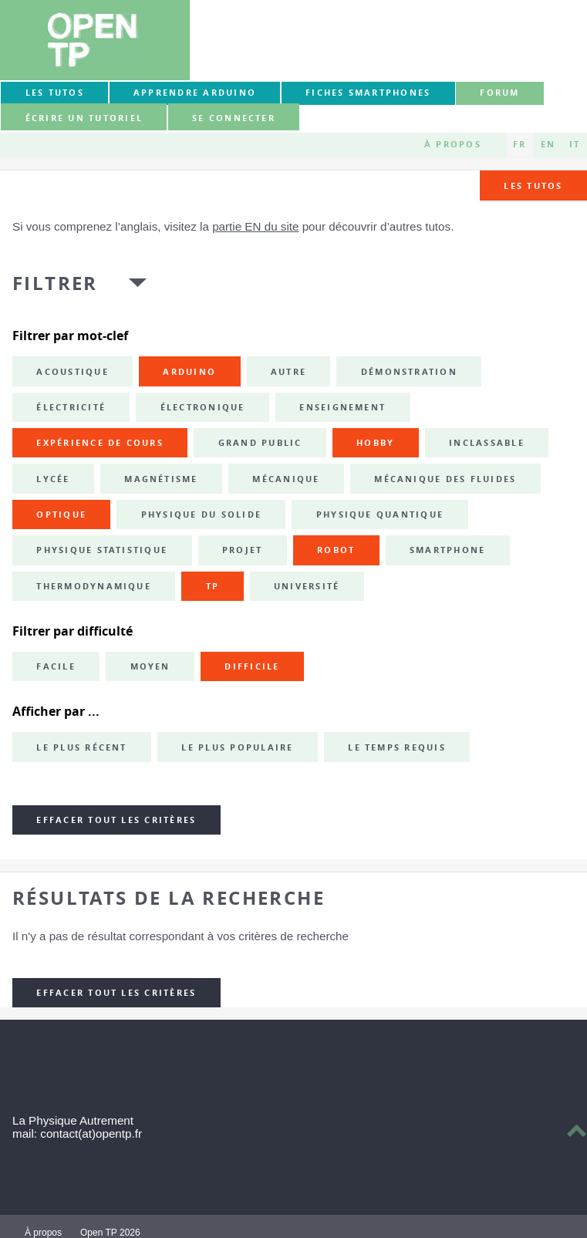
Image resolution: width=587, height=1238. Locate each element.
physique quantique (380, 514)
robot (336, 550)
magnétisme (160, 479)
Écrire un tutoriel (84, 118)
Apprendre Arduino (194, 92)
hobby (375, 443)
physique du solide (201, 514)
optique (61, 514)
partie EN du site (255, 226)
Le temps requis (397, 747)
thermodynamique (93, 586)
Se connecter (233, 118)
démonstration (409, 372)
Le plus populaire (237, 747)
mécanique (285, 479)
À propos (452, 144)
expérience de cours (100, 443)
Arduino (189, 372)
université (306, 586)
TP (212, 586)
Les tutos (54, 92)
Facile (55, 666)
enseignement (342, 407)
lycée (52, 479)
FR (519, 144)
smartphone (447, 550)
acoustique (72, 372)
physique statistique (101, 550)
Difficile (251, 666)
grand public (260, 443)
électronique (202, 407)
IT (574, 144)
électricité (71, 407)
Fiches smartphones (367, 92)
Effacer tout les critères (116, 820)
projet (242, 550)
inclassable (487, 443)
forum (499, 92)
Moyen (150, 666)
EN (548, 144)
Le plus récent (81, 747)
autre (288, 372)
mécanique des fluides (445, 479)
